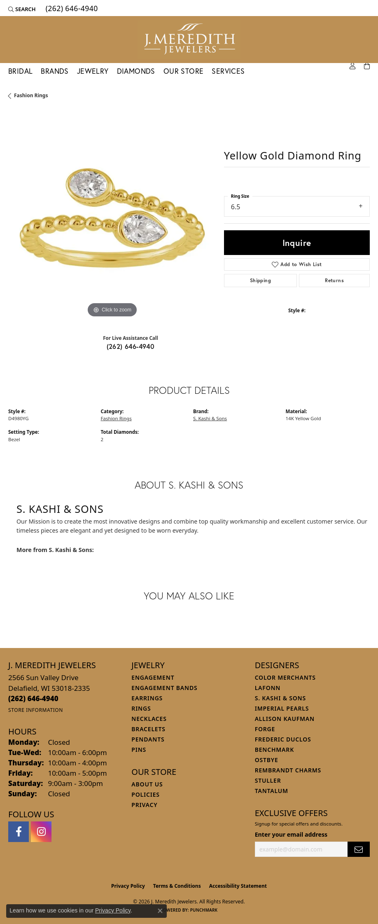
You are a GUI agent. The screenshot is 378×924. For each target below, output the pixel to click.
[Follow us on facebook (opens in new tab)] (18, 831)
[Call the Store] (33, 698)
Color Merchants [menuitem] (285, 677)
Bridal (20, 71)
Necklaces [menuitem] (148, 719)
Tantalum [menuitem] (271, 791)
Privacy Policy (128, 885)
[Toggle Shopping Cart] (367, 66)
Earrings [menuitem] (147, 698)
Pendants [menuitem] (147, 739)
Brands (54, 71)
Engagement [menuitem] (152, 677)
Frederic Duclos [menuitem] (283, 739)
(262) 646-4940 (131, 346)
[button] (22, 9)
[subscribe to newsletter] (359, 849)
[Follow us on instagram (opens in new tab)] (41, 831)
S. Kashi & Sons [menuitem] (280, 698)
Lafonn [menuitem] (268, 688)
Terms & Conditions (177, 885)
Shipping (260, 280)
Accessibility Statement (238, 885)
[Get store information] (35, 709)
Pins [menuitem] (138, 749)
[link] (71, 9)
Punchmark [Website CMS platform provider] (204, 910)
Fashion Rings (31, 95)
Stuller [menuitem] (268, 780)
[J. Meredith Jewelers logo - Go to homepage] (189, 39)
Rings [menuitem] (141, 708)
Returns (334, 280)
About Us (147, 784)
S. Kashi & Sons (210, 418)
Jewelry (93, 71)
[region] (112, 216)
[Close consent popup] (160, 910)
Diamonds (136, 71)
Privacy (144, 805)
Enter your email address (291, 834)
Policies (145, 794)
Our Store (183, 71)
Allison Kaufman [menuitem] (285, 719)
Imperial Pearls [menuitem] (282, 708)
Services (228, 71)
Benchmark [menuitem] (274, 749)
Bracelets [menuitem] (148, 729)
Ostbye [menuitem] (266, 760)
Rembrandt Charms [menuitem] (288, 770)
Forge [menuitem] (265, 729)
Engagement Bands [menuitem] (164, 688)
